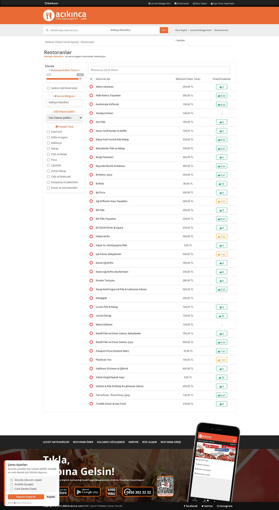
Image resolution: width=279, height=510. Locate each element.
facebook (191, 506)
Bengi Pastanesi (104, 157)
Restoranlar (182, 3)
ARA (163, 30)
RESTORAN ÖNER (83, 442)
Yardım (180, 40)
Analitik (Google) (21, 484)
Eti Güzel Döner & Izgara (109, 227)
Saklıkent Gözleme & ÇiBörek (112, 368)
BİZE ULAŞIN (149, 442)
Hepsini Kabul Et (25, 497)
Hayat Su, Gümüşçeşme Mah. (111, 245)
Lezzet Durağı (103, 315)
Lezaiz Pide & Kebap (107, 307)
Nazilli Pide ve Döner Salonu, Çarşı (114, 342)
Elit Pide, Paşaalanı (106, 218)
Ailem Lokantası (104, 86)
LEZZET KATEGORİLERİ (56, 442)
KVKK (86, 505)
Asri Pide (100, 122)
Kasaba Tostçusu (105, 280)
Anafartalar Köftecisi (107, 104)
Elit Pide (100, 210)
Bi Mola (100, 183)
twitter (207, 506)
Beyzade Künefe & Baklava (110, 166)
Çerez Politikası (98, 505)
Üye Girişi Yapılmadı (222, 3)
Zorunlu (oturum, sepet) (26, 480)
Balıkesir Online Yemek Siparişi (62, 42)
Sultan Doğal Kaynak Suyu (110, 377)
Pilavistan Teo (103, 359)
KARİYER (133, 442)
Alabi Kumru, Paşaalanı (108, 95)
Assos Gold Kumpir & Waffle (111, 130)
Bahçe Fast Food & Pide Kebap (112, 139)
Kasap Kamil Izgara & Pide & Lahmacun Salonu (121, 289)
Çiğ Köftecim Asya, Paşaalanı (111, 201)
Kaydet (51, 497)
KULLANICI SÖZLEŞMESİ (111, 442)
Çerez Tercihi (115, 505)
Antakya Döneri (104, 113)
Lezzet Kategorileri (159, 3)
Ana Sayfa (181, 30)
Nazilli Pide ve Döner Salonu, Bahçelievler (118, 333)
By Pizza (100, 192)
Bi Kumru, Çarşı (104, 174)
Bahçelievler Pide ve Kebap (110, 148)
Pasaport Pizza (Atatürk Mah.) (112, 351)
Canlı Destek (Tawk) (23, 488)
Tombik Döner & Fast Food (111, 403)
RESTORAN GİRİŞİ (171, 442)
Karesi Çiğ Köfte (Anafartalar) (112, 271)
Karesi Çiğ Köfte (104, 262)
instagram (224, 506)
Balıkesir (51, 3)
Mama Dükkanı (104, 324)
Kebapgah (101, 298)
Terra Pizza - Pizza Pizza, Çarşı (113, 395)
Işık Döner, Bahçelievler (108, 254)
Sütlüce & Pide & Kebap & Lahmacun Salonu (119, 386)
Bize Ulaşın (200, 3)
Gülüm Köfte (103, 236)
